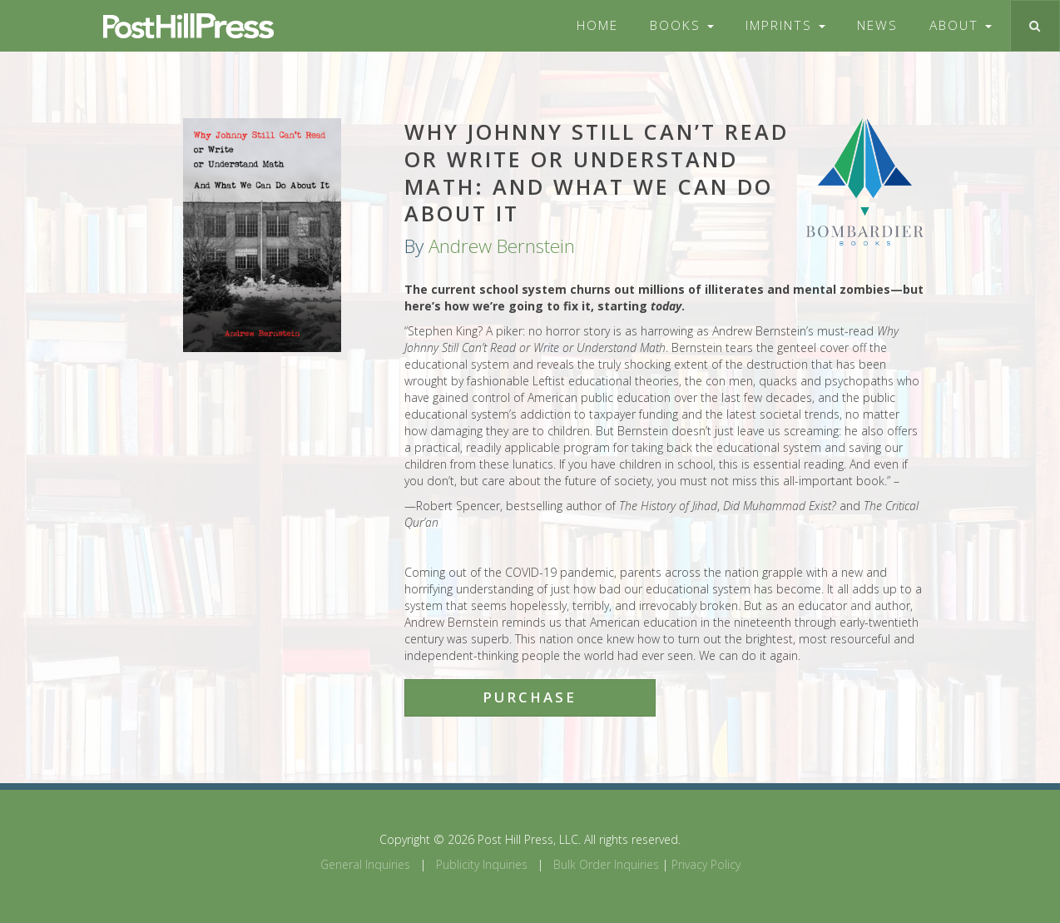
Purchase (530, 697)
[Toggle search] (1034, 26)
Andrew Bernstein (501, 246)
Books (682, 25)
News (877, 25)
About (960, 25)
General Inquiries (365, 864)
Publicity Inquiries (482, 864)
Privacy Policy (706, 864)
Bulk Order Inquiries (606, 864)
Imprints (785, 25)
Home (597, 25)
